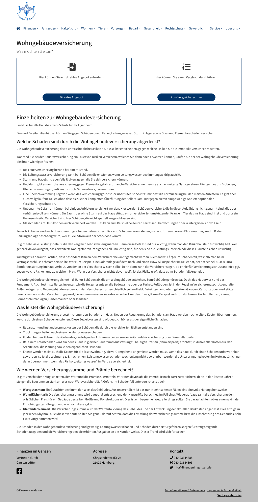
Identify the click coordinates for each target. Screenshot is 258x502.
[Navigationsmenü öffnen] (20, 28)
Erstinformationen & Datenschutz (185, 490)
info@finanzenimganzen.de (192, 467)
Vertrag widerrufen (229, 495)
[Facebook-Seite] (19, 471)
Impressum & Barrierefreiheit (224, 490)
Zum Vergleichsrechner (186, 97)
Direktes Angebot (71, 97)
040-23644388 (183, 457)
